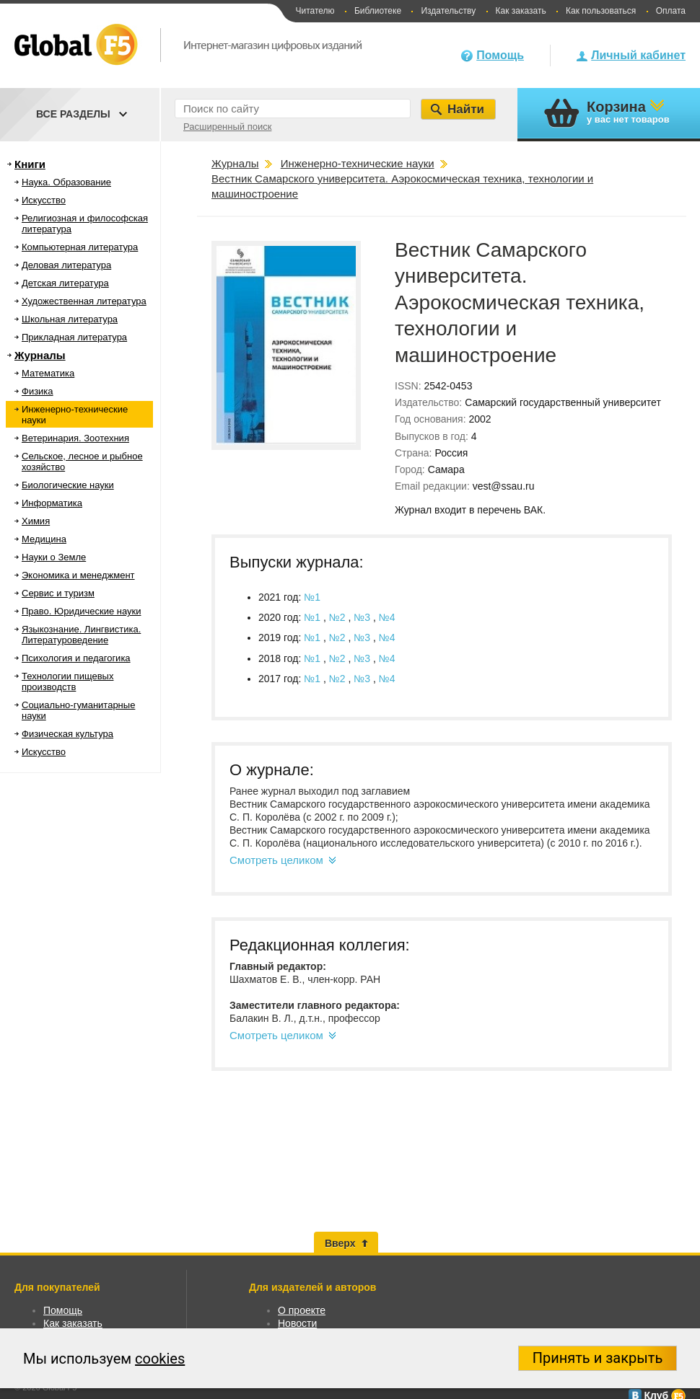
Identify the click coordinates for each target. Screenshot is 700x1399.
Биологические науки (68, 485)
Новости (297, 1323)
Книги (29, 164)
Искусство (44, 200)
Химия (36, 521)
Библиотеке (377, 11)
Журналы (40, 355)
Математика (48, 373)
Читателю (314, 11)
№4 (387, 617)
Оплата (671, 11)
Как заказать (521, 11)
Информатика (52, 503)
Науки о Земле (54, 557)
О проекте (301, 1310)
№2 (339, 617)
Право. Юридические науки (81, 611)
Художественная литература (84, 301)
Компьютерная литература (80, 247)
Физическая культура (67, 733)
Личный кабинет (638, 55)
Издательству (448, 11)
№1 (312, 597)
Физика (37, 391)
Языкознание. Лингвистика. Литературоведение (81, 634)
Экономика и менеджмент (78, 575)
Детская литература (65, 283)
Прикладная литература (74, 337)
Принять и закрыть (598, 1358)
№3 (363, 617)
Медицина (44, 539)
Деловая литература (66, 265)
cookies (160, 1358)
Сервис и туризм (58, 593)
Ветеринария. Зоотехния (75, 438)
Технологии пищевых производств (67, 681)
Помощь (500, 55)
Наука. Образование (66, 182)
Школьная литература (70, 319)
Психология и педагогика (76, 658)
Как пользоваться (601, 11)
